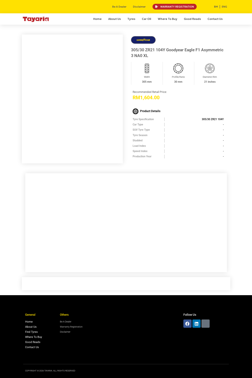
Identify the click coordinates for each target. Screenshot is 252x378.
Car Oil (146, 19)
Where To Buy (167, 19)
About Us (114, 19)
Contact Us (215, 19)
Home (97, 19)
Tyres (131, 19)
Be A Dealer (119, 6)
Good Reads (192, 19)
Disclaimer (139, 6)
